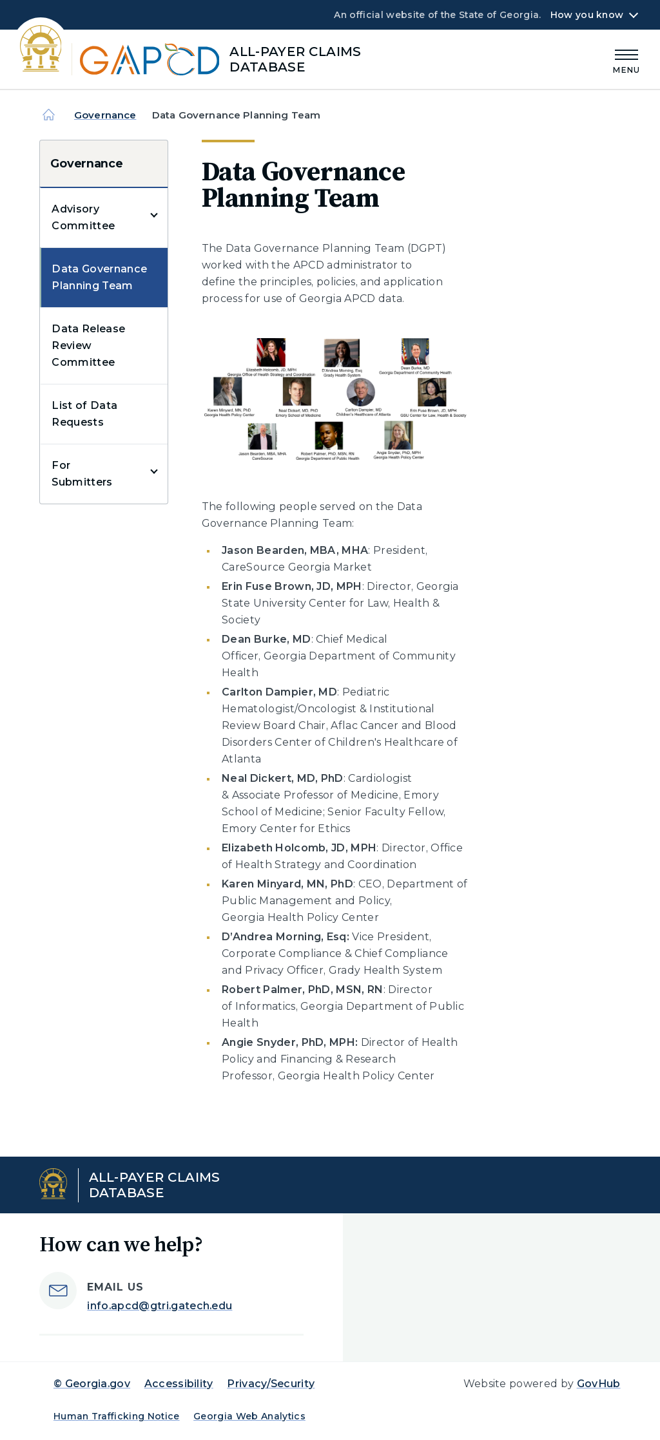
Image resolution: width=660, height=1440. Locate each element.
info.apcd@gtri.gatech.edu (159, 1306)
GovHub (599, 1384)
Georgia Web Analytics (249, 1416)
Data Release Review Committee (88, 345)
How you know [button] (586, 15)
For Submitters (82, 473)
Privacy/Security (271, 1384)
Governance (105, 115)
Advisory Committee (83, 217)
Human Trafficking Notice (116, 1416)
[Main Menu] (626, 59)
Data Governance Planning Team (99, 277)
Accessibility (178, 1384)
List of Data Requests (84, 413)
